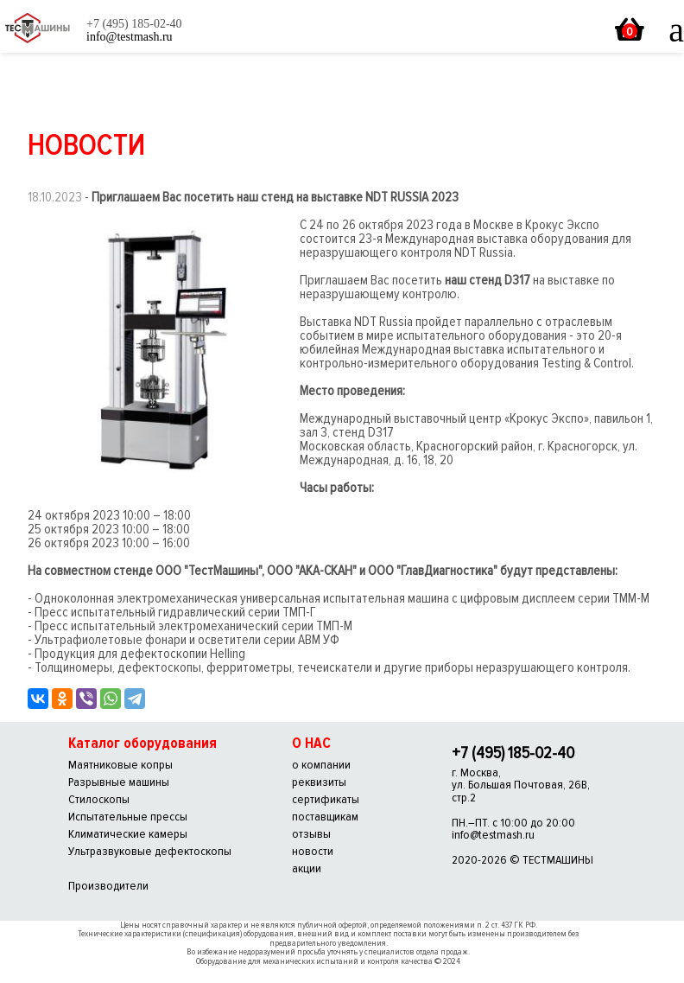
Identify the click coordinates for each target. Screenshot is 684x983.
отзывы (311, 834)
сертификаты (325, 799)
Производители (108, 885)
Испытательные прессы (127, 816)
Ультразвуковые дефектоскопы (149, 851)
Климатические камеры (127, 834)
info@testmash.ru (493, 834)
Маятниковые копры (120, 764)
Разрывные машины (118, 782)
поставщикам (325, 816)
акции (306, 868)
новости (312, 851)
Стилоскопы (99, 799)
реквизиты (319, 782)
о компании (321, 764)
